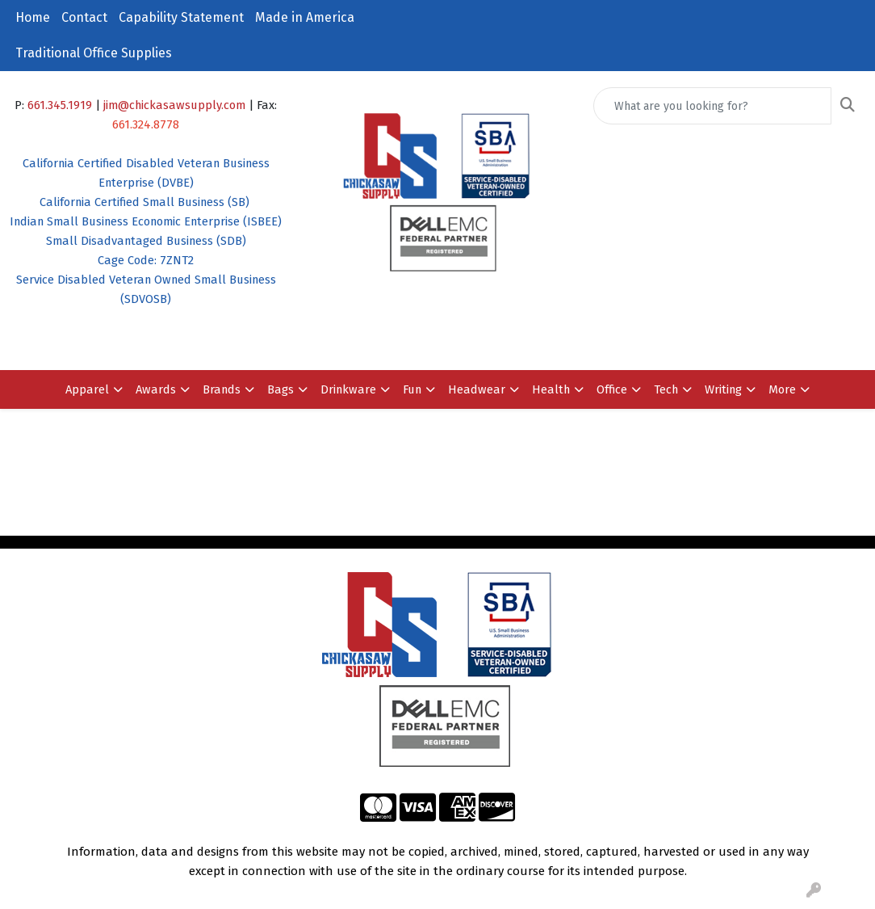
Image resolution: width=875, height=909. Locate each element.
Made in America (304, 17)
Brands (222, 389)
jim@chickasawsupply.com (174, 105)
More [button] (782, 389)
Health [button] (551, 389)
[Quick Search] (712, 105)
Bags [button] (280, 389)
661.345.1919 (59, 105)
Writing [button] (723, 389)
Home (32, 17)
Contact (84, 17)
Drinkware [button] (348, 389)
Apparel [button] (87, 389)
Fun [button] (412, 389)
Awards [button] (156, 389)
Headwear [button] (476, 389)
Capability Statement (181, 17)
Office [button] (612, 389)
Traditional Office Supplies (93, 53)
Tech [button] (666, 389)
